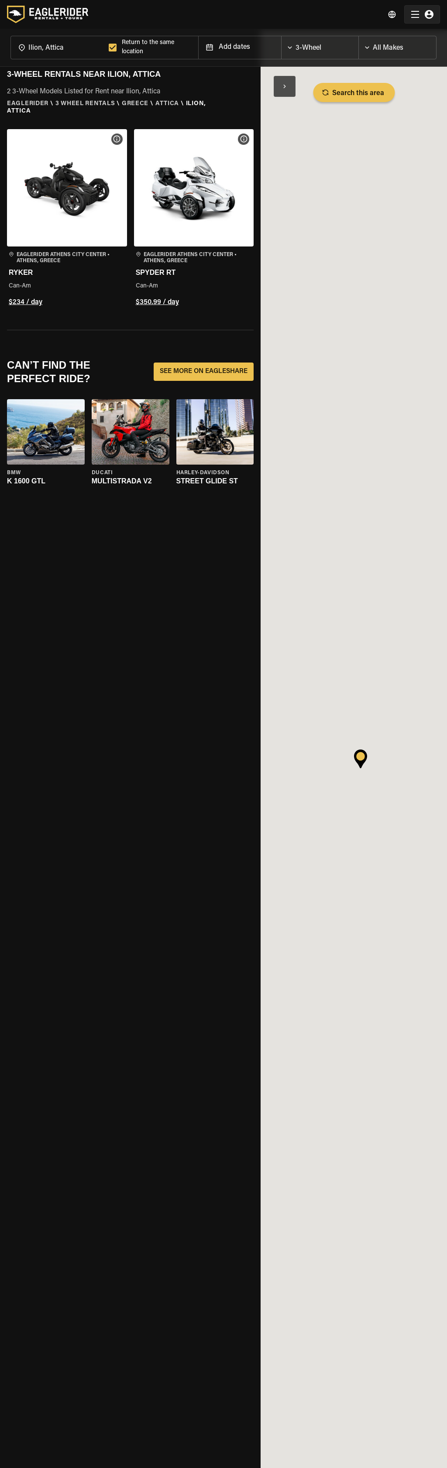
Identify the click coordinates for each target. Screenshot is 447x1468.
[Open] (358, 45)
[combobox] (58, 47)
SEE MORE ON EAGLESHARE (204, 372)
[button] (67, 219)
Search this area (354, 92)
